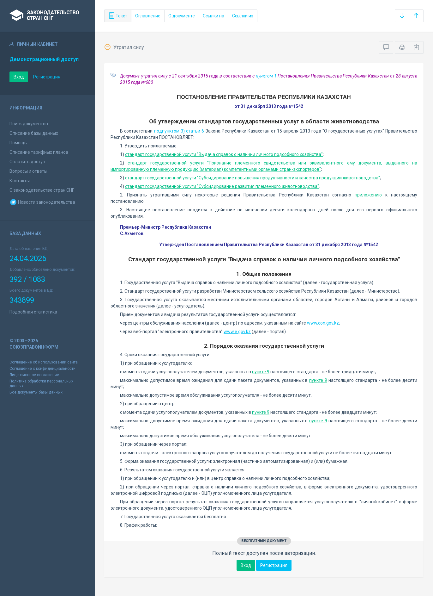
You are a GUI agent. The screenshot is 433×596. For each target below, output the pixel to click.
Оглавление (147, 15)
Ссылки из (242, 15)
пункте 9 (260, 371)
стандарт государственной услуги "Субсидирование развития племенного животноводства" (222, 186)
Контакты (19, 180)
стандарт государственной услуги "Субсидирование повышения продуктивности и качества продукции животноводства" (252, 177)
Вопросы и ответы (28, 171)
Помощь (18, 142)
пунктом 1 (266, 75)
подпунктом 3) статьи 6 (179, 130)
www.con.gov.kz (323, 323)
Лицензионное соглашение (34, 375)
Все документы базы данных (36, 392)
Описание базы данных (33, 133)
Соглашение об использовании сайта (43, 362)
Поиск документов (28, 123)
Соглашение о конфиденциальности (42, 368)
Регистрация (46, 76)
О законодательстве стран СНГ (41, 190)
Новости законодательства (42, 202)
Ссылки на (213, 15)
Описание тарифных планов (38, 152)
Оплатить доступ (27, 161)
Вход (19, 76)
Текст (117, 16)
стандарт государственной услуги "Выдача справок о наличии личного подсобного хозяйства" (224, 154)
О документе (181, 15)
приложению (368, 194)
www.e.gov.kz (237, 331)
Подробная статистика (33, 311)
